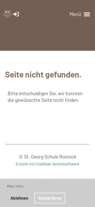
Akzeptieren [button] (50, 197)
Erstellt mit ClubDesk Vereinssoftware (47, 164)
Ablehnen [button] (19, 197)
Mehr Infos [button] (15, 186)
